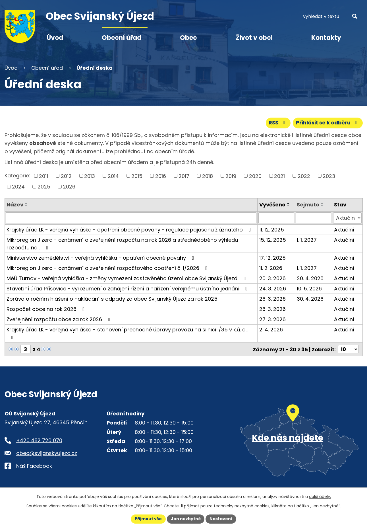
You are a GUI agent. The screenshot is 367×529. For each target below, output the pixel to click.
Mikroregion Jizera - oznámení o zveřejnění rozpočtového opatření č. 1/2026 (108, 267)
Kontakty (326, 37)
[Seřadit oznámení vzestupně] (26, 203)
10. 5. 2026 (309, 288)
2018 (207, 175)
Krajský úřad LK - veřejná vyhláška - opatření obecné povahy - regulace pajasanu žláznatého (130, 229)
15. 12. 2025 (272, 239)
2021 (279, 175)
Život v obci (254, 37)
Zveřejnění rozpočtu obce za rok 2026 (60, 319)
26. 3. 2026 (272, 298)
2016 (160, 175)
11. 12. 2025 (271, 229)
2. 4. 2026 (271, 329)
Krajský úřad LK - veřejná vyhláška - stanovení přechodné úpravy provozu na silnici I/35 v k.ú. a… (127, 333)
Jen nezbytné (186, 519)
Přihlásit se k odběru (328, 122)
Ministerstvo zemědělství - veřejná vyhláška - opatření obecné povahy (101, 257)
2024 (18, 186)
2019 (230, 175)
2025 (44, 186)
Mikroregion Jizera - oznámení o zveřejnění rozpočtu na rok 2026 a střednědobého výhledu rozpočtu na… (122, 243)
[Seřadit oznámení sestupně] (26, 205)
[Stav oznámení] (347, 217)
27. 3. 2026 (272, 319)
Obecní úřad (121, 37)
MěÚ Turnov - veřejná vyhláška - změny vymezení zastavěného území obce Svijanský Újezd (127, 278)
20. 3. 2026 (272, 278)
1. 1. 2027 (307, 239)
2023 (329, 175)
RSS (278, 122)
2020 (255, 175)
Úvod (55, 37)
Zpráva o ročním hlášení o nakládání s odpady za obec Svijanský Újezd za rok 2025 (112, 298)
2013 (89, 175)
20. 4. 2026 (310, 278)
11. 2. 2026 (270, 267)
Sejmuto (308, 204)
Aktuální (344, 229)
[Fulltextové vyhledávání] (330, 16)
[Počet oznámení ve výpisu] (348, 349)
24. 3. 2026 (272, 288)
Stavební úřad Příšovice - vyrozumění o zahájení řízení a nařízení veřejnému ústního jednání (128, 288)
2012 (66, 175)
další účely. (320, 496)
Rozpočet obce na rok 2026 (47, 308)
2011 (43, 175)
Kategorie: (17, 175)
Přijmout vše (148, 519)
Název (15, 204)
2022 (304, 175)
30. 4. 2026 (310, 298)
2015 (136, 175)
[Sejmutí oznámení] (313, 217)
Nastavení (221, 519)
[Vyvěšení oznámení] (276, 217)
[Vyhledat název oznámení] (131, 217)
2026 (69, 186)
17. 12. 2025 (272, 257)
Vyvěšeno (272, 204)
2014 (113, 175)
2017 (184, 175)
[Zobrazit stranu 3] (25, 349)
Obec (188, 37)
